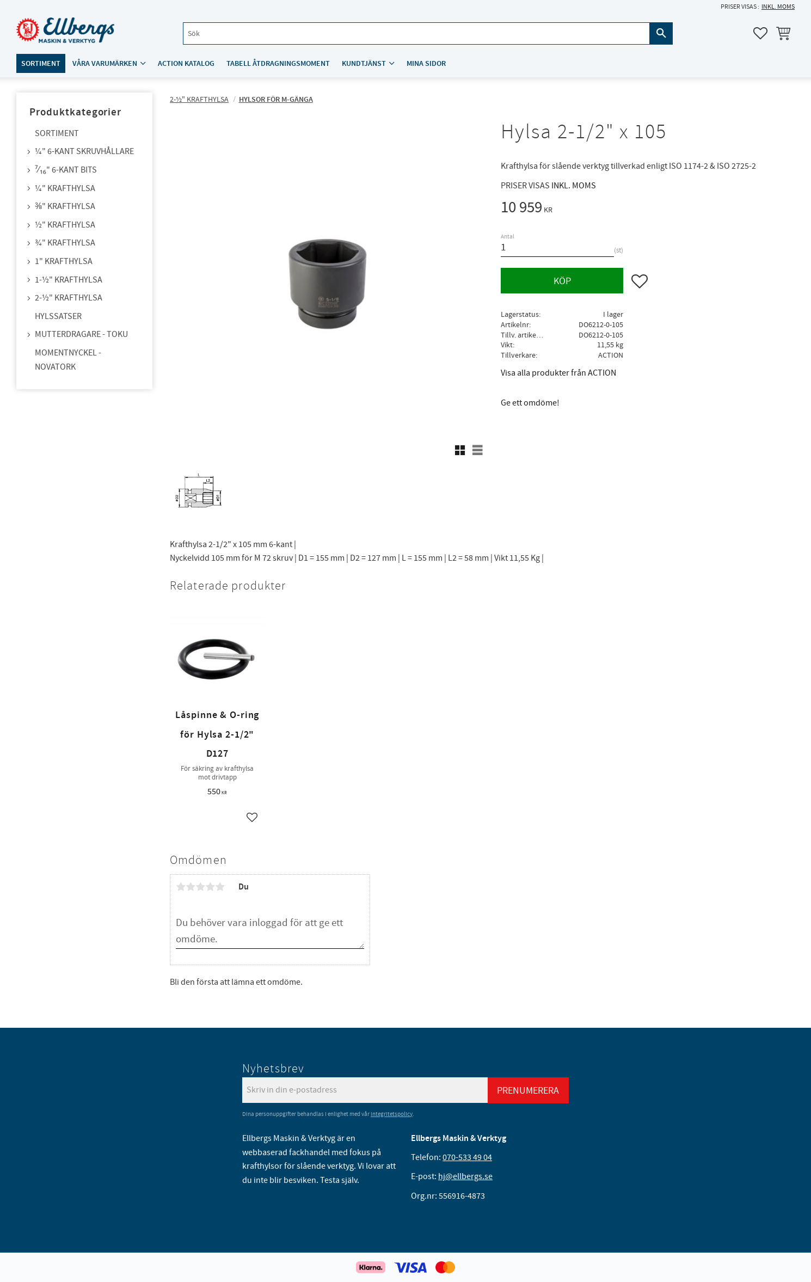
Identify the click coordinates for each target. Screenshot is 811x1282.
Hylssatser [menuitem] (58, 316)
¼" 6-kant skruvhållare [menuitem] (84, 151)
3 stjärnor (200, 887)
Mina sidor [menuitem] (426, 63)
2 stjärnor (190, 887)
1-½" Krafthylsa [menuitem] (68, 279)
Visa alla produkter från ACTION (558, 372)
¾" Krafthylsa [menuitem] (65, 242)
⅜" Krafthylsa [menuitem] (65, 206)
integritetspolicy (392, 1114)
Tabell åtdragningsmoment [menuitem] (278, 63)
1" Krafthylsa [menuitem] (64, 261)
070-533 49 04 (467, 1157)
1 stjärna (181, 887)
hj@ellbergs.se (465, 1176)
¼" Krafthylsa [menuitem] (65, 188)
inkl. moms (778, 7)
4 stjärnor (210, 887)
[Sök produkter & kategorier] (416, 33)
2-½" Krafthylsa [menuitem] (68, 297)
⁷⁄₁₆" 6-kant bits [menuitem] (66, 169)
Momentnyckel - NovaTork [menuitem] (68, 359)
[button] (760, 33)
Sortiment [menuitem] (40, 63)
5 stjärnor (220, 887)
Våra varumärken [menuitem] (104, 63)
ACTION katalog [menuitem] (186, 63)
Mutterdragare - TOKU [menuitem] (81, 334)
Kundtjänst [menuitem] (364, 63)
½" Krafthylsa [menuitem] (65, 224)
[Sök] (661, 33)
